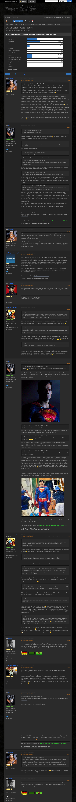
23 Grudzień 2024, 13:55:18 (27, 231)
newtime (10, 78)
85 (30, 74)
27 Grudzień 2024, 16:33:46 (27, 363)
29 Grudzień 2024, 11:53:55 (27, 693)
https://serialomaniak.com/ (42, 278)
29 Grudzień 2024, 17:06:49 (27, 754)
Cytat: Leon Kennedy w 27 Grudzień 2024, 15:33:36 (36, 366)
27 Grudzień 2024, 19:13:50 (27, 640)
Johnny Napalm (13, 665)
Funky (10, 638)
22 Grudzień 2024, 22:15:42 (27, 80)
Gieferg (10, 283)
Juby (39, 24)
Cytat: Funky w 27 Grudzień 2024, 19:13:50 (34, 757)
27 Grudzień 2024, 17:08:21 (27, 536)
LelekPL (43, 24)
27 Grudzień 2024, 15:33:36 (27, 308)
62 (21, 74)
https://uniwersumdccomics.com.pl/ (41, 275)
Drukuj (68, 74)
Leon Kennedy (34, 24)
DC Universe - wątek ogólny (28, 78)
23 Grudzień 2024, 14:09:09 (27, 254)
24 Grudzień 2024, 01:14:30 (27, 285)
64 (26, 74)
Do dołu (7, 74)
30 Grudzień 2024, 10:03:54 (27, 780)
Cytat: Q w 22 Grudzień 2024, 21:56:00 (33, 130)
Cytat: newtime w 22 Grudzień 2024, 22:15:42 (34, 142)
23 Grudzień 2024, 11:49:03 (27, 126)
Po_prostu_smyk (13, 253)
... (18, 74)
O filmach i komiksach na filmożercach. (30, 298)
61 (19, 74)
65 (27, 74)
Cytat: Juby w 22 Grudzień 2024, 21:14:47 (34, 83)
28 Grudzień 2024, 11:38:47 (27, 667)
